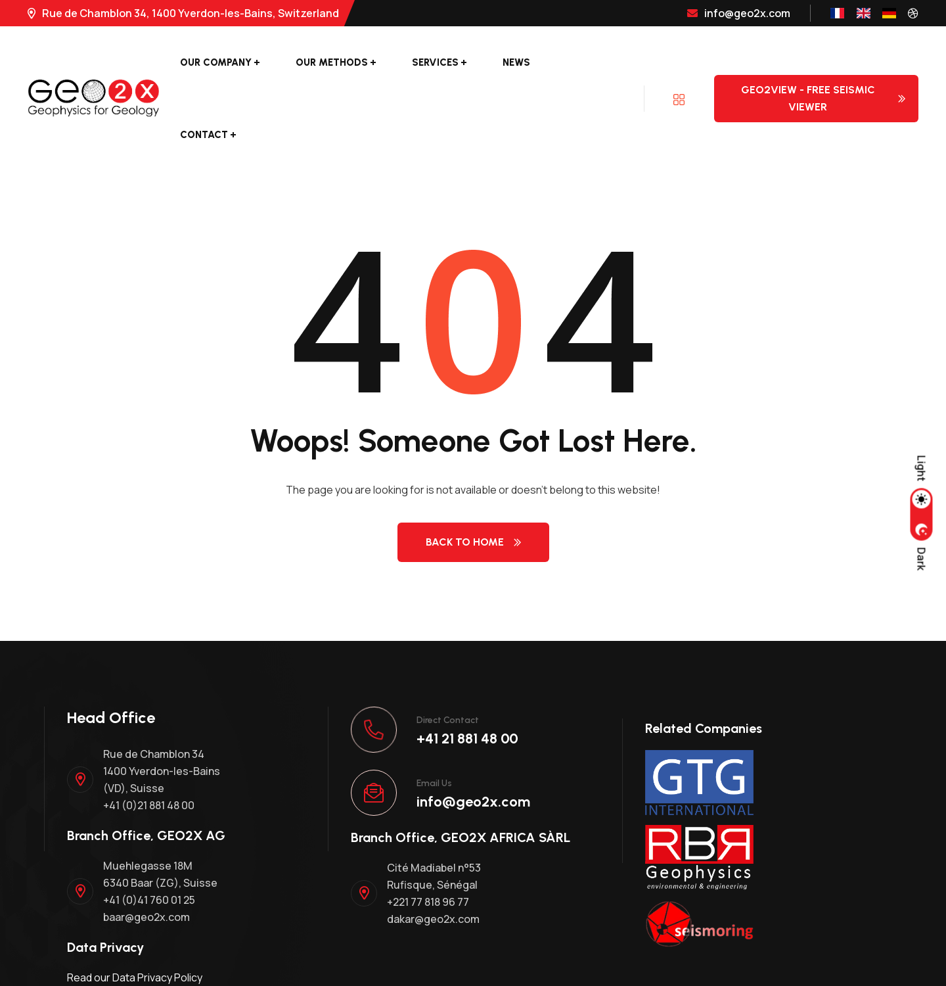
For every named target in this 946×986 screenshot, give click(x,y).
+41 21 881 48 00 (467, 738)
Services (435, 62)
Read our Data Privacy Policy (134, 977)
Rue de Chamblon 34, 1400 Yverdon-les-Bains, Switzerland (183, 13)
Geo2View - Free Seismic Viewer (823, 98)
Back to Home (473, 542)
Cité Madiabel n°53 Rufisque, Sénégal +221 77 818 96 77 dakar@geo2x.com (434, 893)
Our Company (216, 62)
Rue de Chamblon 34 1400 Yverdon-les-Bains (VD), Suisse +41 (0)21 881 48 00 (161, 779)
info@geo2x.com (738, 13)
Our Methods (332, 62)
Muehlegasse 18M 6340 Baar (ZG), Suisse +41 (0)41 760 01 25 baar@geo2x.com (160, 891)
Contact (204, 135)
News (516, 62)
